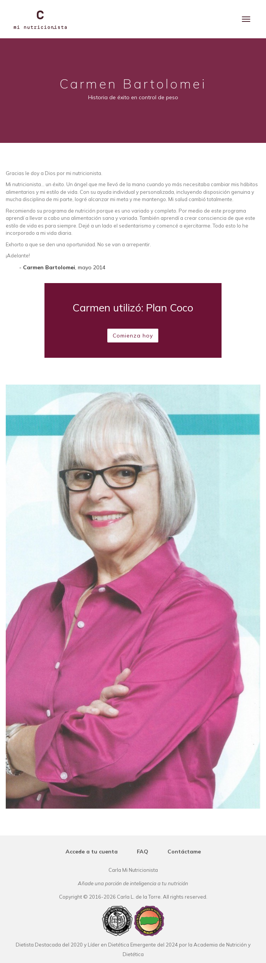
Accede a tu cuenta (92, 851)
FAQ (142, 851)
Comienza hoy (133, 335)
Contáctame (184, 851)
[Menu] (246, 19)
